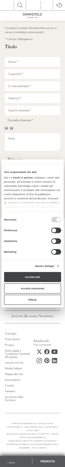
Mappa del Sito (14, 374)
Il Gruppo (10, 333)
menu (12, 4)
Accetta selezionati (32, 288)
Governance (12, 379)
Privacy (9, 344)
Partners (10, 391)
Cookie (9, 385)
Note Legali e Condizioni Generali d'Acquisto (17, 353)
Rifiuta (32, 299)
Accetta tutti (32, 276)
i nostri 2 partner (22, 177)
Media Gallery (13, 368)
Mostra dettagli (44, 266)
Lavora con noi (14, 362)
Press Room (12, 339)
